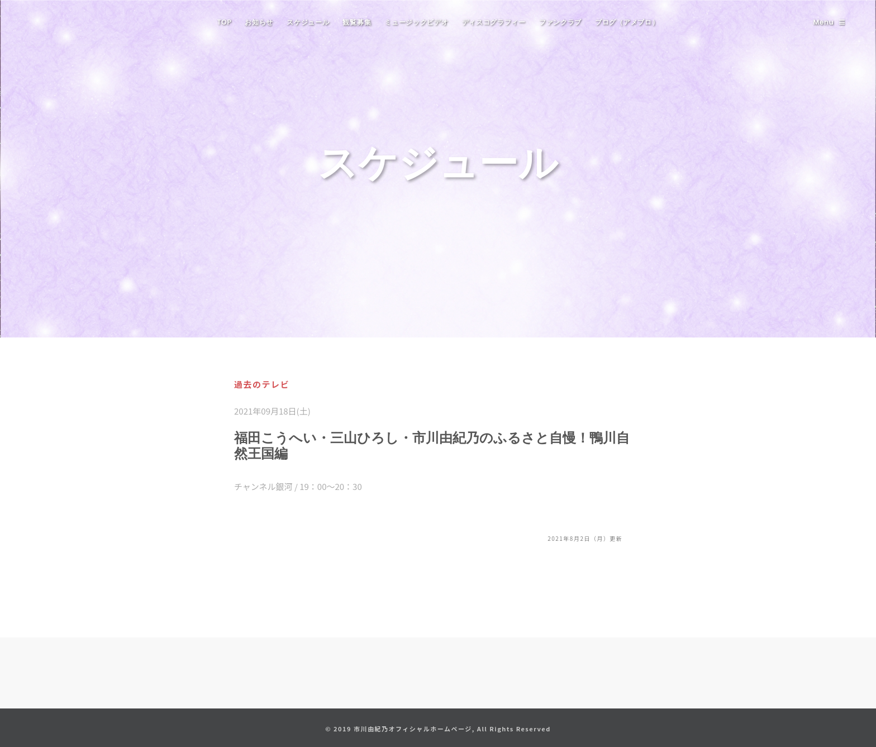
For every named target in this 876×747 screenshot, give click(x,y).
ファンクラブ (560, 22)
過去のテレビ (261, 384)
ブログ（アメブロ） (627, 22)
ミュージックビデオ (416, 22)
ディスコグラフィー (494, 22)
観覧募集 (356, 22)
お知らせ (259, 22)
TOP (224, 22)
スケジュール (308, 22)
